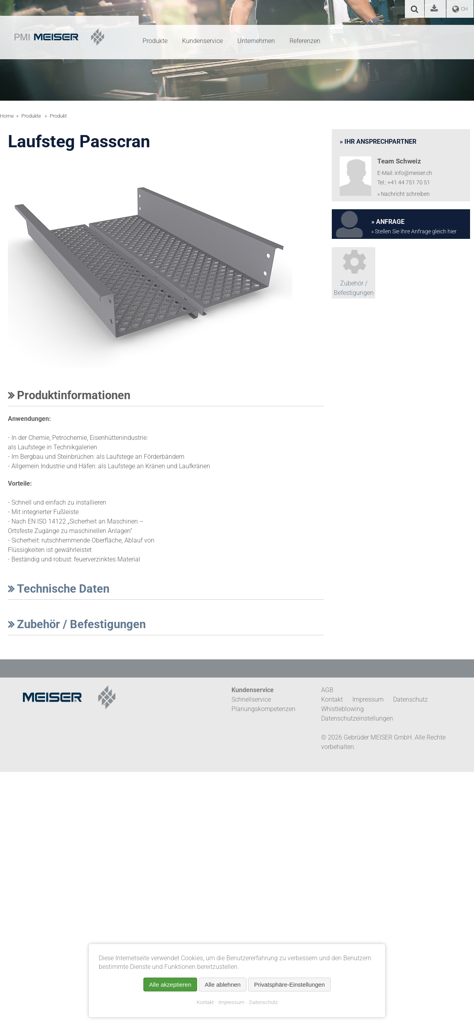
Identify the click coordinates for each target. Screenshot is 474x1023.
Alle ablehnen (223, 984)
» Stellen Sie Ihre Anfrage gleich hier (414, 231)
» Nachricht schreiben (403, 194)
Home (7, 116)
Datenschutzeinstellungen (357, 718)
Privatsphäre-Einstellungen (289, 984)
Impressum (231, 1002)
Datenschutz (263, 1002)
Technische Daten (58, 588)
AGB (327, 690)
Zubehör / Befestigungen (77, 624)
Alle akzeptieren (170, 984)
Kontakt (205, 1002)
